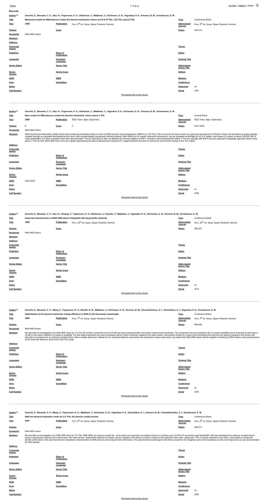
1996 (27, 318)
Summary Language (61, 60)
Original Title (184, 59)
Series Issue (62, 72)
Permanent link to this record (134, 95)
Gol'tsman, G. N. (115, 15)
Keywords (14, 34)
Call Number (15, 90)
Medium (182, 78)
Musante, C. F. (44, 15)
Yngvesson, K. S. (69, 15)
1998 (27, 24)
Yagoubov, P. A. (132, 15)
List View (232, 6)
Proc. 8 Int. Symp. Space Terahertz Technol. (93, 421)
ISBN (58, 78)
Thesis (181, 46)
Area (11, 82)
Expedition (61, 82)
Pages (181, 30)
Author (12, 15)
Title (11, 19)
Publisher (14, 53)
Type (180, 19)
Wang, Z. (56, 310)
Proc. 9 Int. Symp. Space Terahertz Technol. (93, 24)
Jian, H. (56, 15)
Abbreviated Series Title (184, 66)
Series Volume (13, 73)
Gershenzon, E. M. (166, 15)
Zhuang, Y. (66, 214)
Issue (58, 30)
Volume (13, 30)
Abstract (13, 38)
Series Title (61, 65)
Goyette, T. (110, 214)
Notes (12, 86)
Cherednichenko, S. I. (172, 412)
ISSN (11, 78)
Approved (183, 86)
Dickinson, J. (85, 15)
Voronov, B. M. (148, 15)
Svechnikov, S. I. (172, 310)
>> (138, 6)
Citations (242, 6)
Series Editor (15, 65)
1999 (27, 119)
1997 (27, 421)
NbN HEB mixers (33, 34)
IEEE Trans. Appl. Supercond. (86, 119)
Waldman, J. (100, 15)
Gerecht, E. (30, 15)
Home (13, 6)
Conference (184, 82)
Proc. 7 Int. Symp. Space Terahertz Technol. (93, 318)
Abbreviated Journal (184, 25)
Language (14, 59)
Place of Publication (61, 54)
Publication (61, 24)
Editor (181, 53)
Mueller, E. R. (87, 310)
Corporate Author (14, 47)
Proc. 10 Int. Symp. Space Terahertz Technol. (93, 223)
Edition (181, 72)
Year (11, 24)
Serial (181, 90)
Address (13, 42)
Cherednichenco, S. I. (152, 310)
